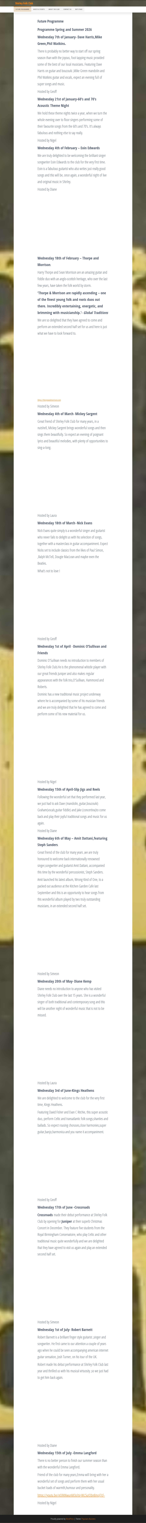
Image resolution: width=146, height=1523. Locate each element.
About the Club (51, 10)
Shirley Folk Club (24, 3)
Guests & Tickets (37, 10)
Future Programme (22, 10)
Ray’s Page (74, 10)
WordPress (70, 1518)
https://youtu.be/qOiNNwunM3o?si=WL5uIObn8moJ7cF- (71, 1495)
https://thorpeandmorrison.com (49, 400)
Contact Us (64, 10)
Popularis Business (89, 1518)
